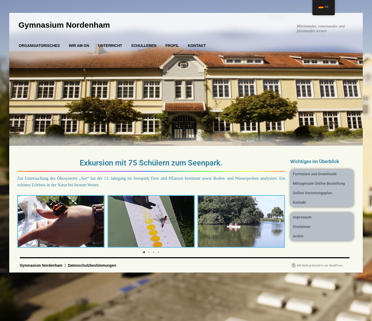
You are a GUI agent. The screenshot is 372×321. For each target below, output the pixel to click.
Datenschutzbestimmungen (92, 265)
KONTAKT (197, 45)
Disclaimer (302, 227)
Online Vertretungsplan (312, 193)
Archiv (298, 236)
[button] (22, 221)
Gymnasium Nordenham (64, 25)
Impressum (302, 217)
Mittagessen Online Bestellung (319, 183)
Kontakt (299, 202)
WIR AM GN (79, 45)
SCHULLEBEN (143, 45)
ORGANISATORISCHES (39, 45)
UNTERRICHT (110, 45)
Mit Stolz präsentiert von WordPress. (320, 265)
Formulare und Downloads (315, 174)
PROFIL (172, 45)
